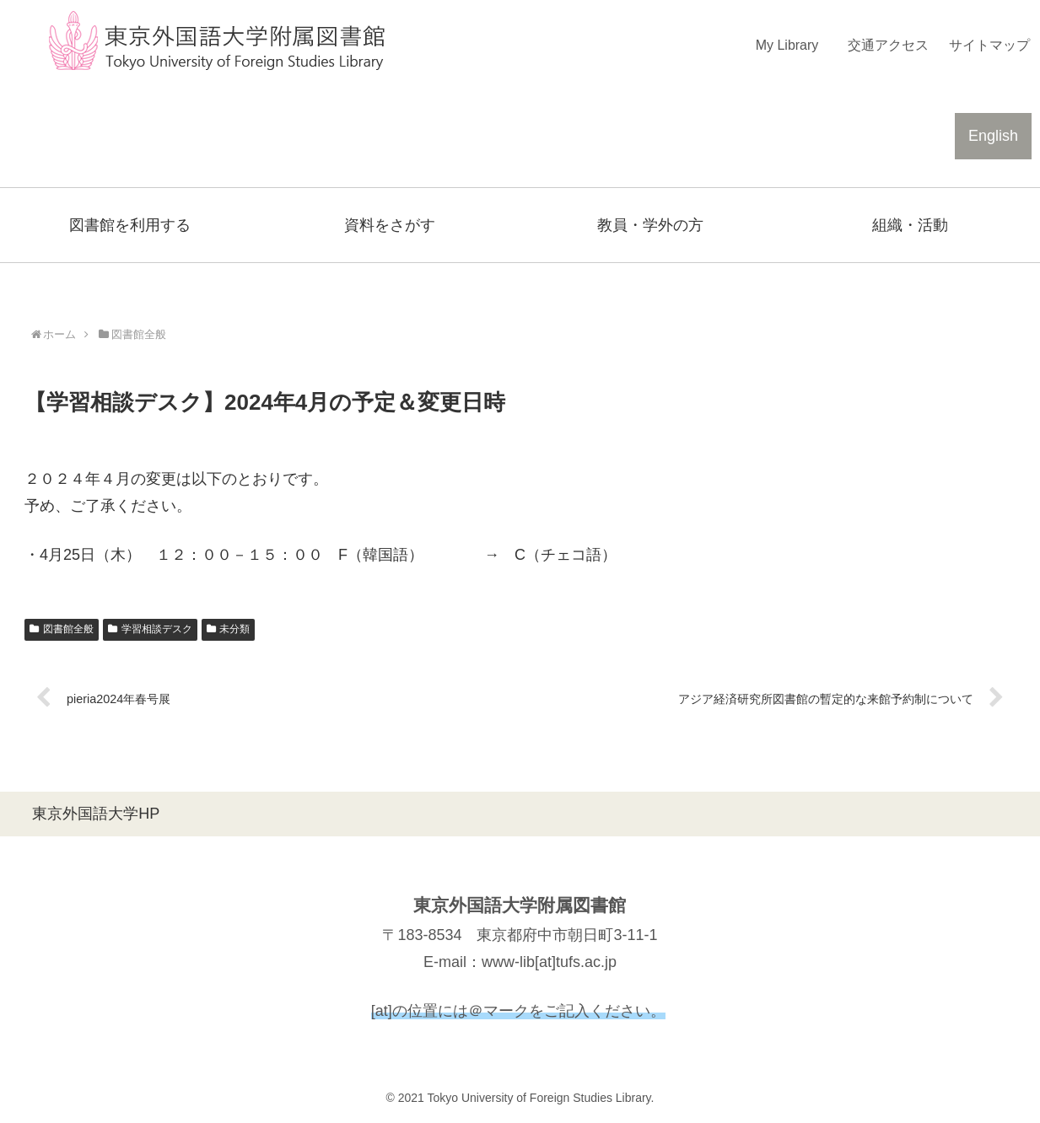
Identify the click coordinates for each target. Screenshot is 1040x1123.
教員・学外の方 (650, 225)
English (993, 135)
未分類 (229, 629)
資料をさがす (389, 225)
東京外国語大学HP (95, 813)
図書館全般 (62, 629)
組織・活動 (910, 225)
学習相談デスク (150, 629)
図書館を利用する (130, 225)
